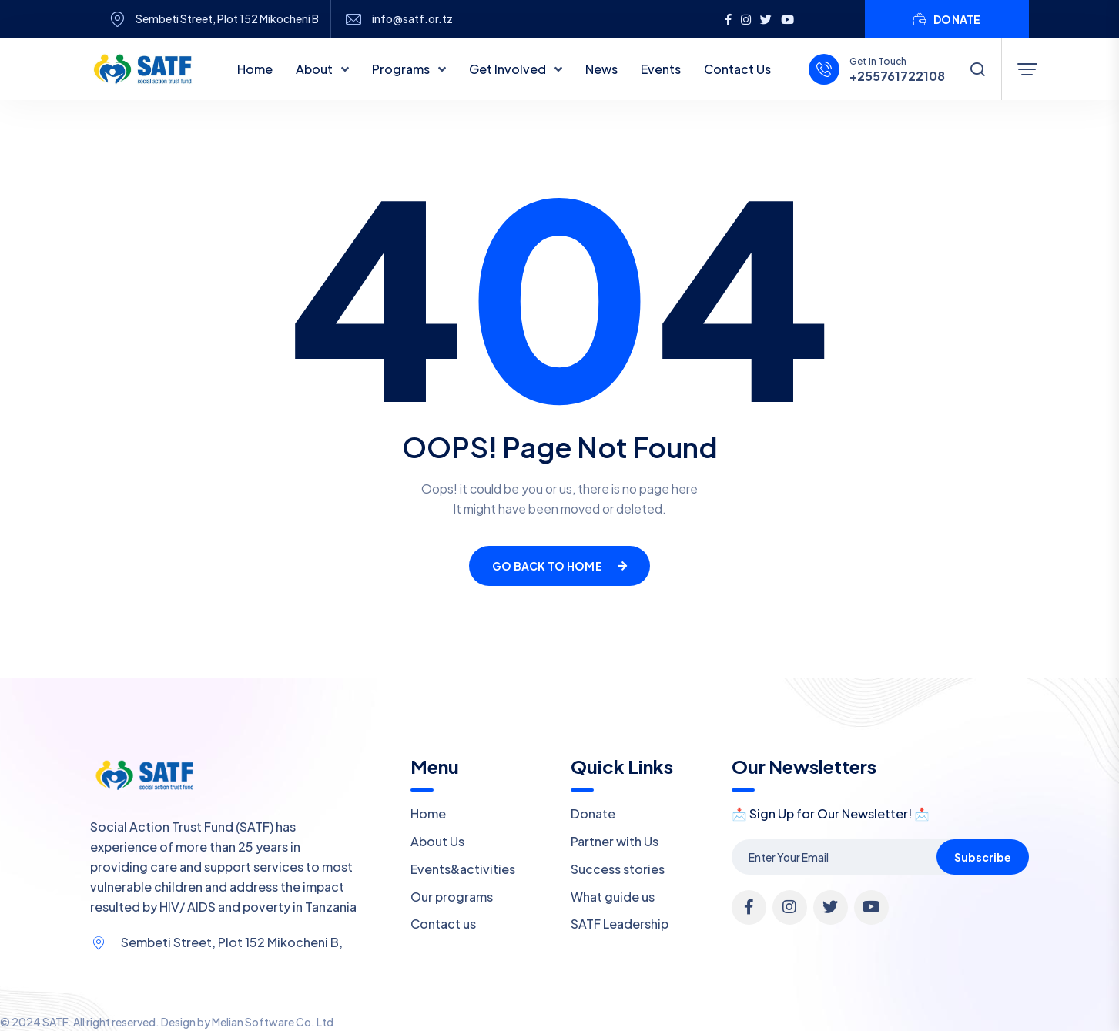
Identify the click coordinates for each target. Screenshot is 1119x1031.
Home (255, 69)
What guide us (613, 897)
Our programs (451, 897)
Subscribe (982, 857)
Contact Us (737, 69)
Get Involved (508, 69)
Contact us (443, 924)
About (315, 69)
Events (661, 69)
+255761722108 (897, 76)
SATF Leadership (619, 924)
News (601, 69)
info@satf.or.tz (412, 18)
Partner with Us (614, 841)
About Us (437, 841)
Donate (593, 813)
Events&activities (462, 869)
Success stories (618, 869)
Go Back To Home (559, 566)
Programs (402, 69)
